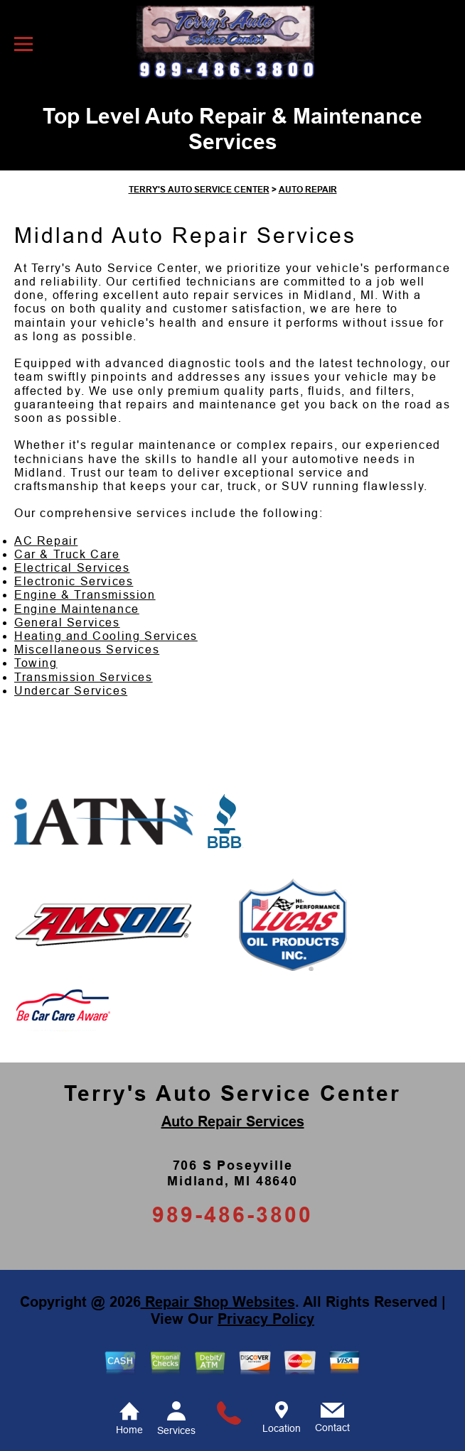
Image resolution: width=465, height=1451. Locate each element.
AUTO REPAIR (308, 190)
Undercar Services (70, 691)
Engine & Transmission (85, 595)
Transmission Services (83, 677)
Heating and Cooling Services (106, 636)
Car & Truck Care (67, 554)
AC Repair (46, 541)
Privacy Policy (266, 1319)
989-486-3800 (232, 1215)
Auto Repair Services (232, 1121)
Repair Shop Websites (218, 1302)
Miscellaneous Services (86, 649)
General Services (67, 622)
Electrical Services (71, 568)
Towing (36, 663)
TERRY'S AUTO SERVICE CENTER (199, 190)
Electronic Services (73, 581)
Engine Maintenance (76, 609)
